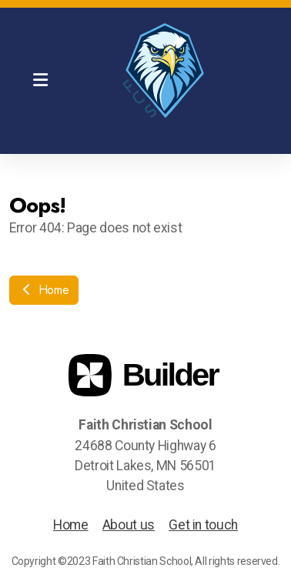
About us (128, 525)
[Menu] (40, 81)
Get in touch (203, 525)
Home (44, 290)
